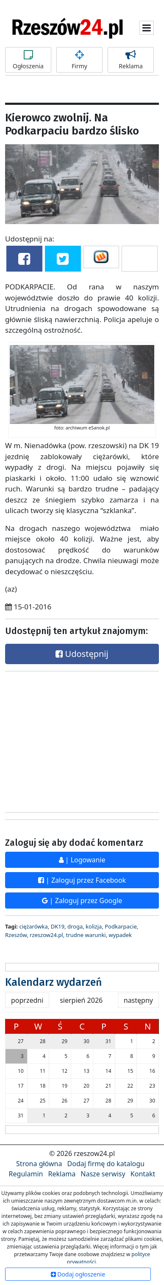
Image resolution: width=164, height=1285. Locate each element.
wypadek (120, 935)
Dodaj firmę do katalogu (106, 1163)
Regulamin (26, 1173)
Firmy (79, 60)
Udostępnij (82, 653)
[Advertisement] (82, 740)
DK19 (57, 926)
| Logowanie (82, 859)
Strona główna (39, 1163)
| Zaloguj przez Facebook (82, 880)
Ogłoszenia (28, 60)
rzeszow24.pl (46, 935)
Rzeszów (16, 935)
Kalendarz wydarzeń (53, 982)
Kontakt (143, 1173)
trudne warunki (86, 935)
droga (75, 926)
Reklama (130, 60)
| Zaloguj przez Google (82, 900)
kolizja (94, 926)
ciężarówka (33, 926)
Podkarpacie (121, 926)
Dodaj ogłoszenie (78, 1274)
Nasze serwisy (103, 1173)
